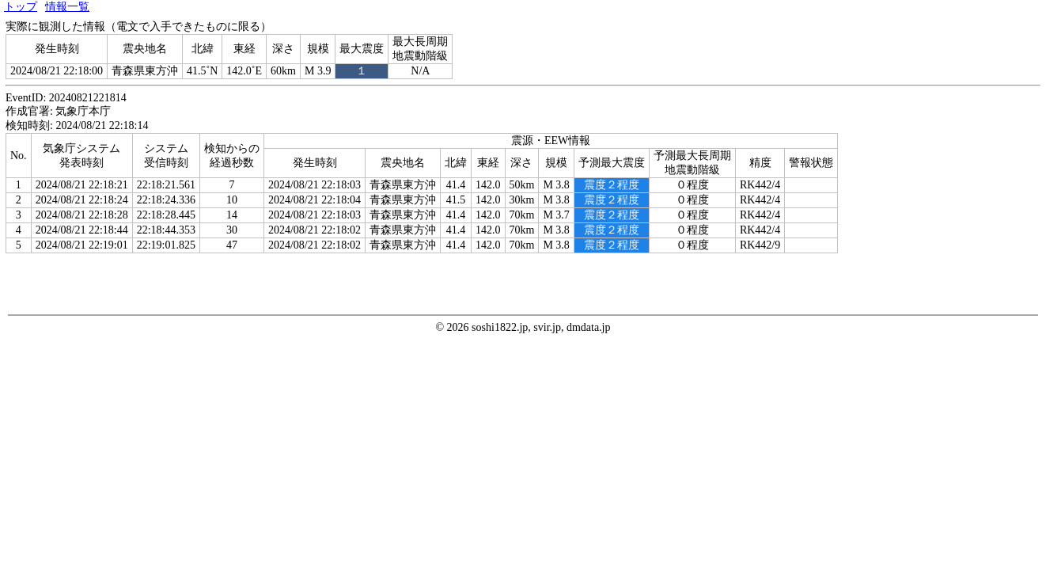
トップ (20, 7)
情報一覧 (67, 7)
